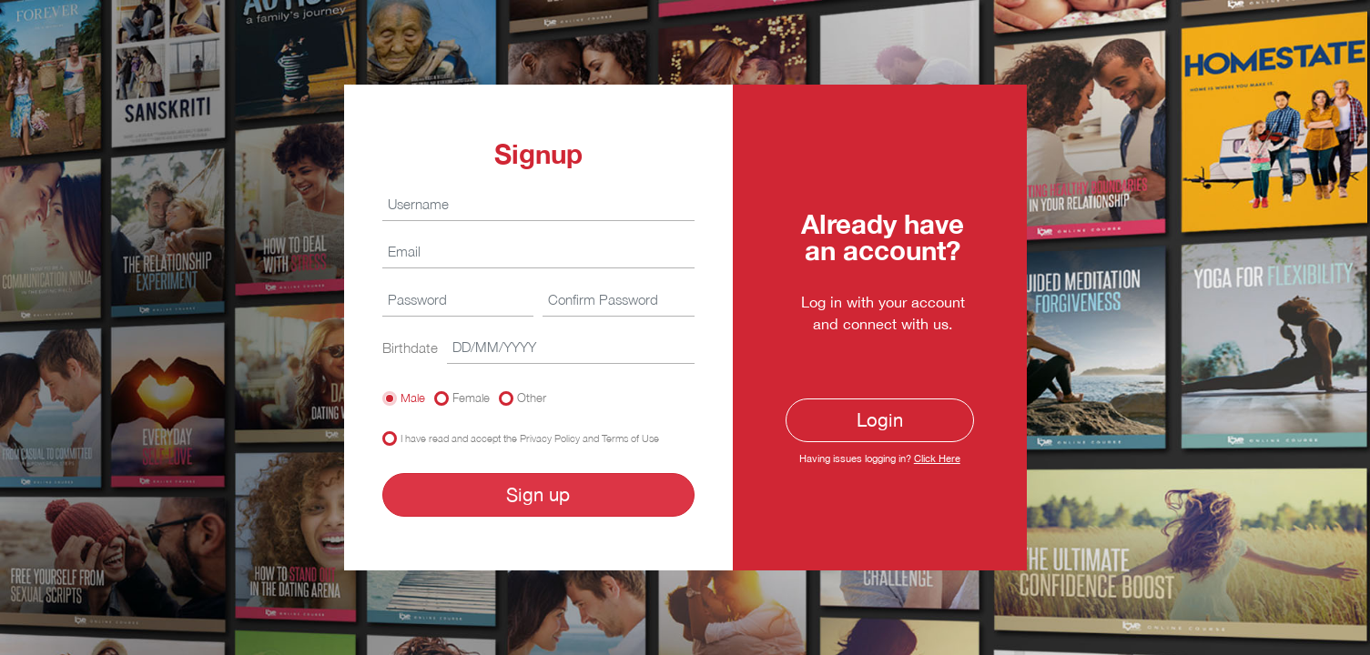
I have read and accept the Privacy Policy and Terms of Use (530, 438)
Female (471, 397)
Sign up (538, 494)
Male (413, 397)
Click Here (937, 458)
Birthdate (410, 348)
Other (531, 397)
